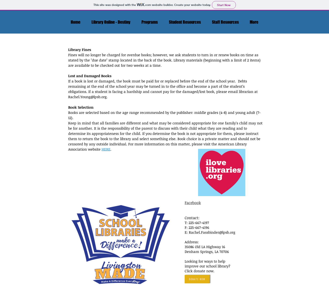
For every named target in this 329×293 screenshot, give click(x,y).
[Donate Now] (197, 279)
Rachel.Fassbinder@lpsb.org (212, 232)
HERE (106, 149)
